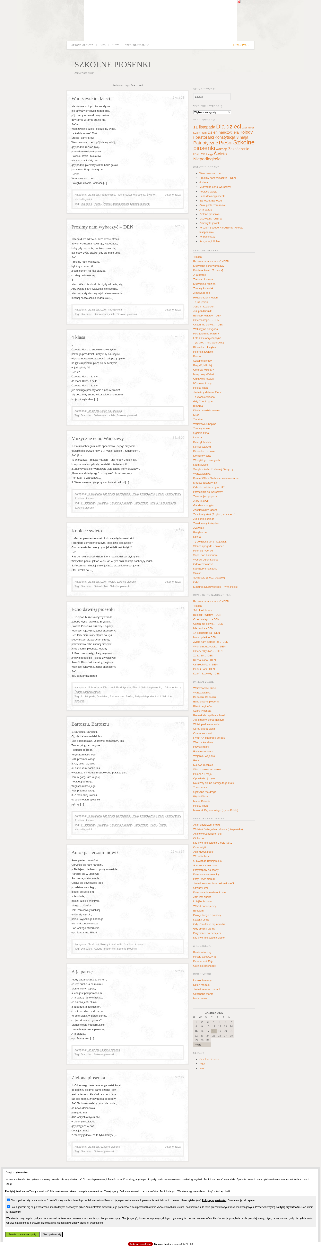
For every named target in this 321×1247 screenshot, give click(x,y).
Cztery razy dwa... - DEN (208, 651)
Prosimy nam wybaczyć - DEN (211, 261)
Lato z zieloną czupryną (207, 338)
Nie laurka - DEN (203, 628)
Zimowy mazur (202, 428)
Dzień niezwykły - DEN (206, 673)
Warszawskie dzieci (90, 98)
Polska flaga (200, 387)
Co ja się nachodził (204, 965)
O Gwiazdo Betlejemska (207, 860)
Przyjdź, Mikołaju (203, 365)
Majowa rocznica (203, 764)
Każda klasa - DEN (204, 660)
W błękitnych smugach (206, 460)
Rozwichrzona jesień (205, 297)
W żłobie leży (207, 236)
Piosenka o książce (204, 347)
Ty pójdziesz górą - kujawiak (210, 541)
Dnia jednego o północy (207, 915)
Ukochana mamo (203, 993)
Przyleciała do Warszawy (208, 491)
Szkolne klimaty (202, 360)
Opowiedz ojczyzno (204, 778)
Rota (196, 760)
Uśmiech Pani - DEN (205, 664)
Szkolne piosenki (137, 45)
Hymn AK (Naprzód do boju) (209, 737)
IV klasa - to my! (202, 383)
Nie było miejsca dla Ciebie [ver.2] (213, 842)
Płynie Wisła (200, 796)
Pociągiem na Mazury (206, 333)
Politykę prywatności (214, 1200)
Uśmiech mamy (202, 980)
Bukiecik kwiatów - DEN (207, 315)
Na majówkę (200, 464)
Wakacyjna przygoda (205, 329)
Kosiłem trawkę (202, 952)
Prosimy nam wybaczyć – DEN (102, 227)
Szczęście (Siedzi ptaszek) (209, 577)
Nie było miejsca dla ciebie (209, 937)
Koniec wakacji (202, 446)
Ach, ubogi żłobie (209, 241)
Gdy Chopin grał (202, 401)
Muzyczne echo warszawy (208, 265)
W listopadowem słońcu (207, 724)
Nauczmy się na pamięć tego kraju (213, 782)
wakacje (221, 149)
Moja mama (200, 998)
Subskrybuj (241, 45)
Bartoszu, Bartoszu (90, 724)
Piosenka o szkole (204, 451)
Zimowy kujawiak (209, 223)
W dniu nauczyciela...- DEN (209, 646)
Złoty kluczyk (200, 500)
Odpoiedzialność (203, 564)
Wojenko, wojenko (204, 755)
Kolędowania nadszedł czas (209, 892)
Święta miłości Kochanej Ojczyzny (213, 469)
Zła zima (198, 419)
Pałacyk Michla (202, 442)
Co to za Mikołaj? (203, 369)
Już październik (202, 311)
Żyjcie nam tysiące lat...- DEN (210, 641)
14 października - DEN (206, 632)
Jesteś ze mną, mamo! (206, 989)
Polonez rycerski (203, 550)
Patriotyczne (107, 194)
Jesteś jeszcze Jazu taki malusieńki (214, 883)
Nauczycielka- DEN (204, 637)
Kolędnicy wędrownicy (206, 874)
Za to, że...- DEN (203, 655)
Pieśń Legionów (202, 706)
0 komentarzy (173, 194)
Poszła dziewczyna (204, 956)
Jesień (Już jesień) (204, 306)
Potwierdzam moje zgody (22, 1234)
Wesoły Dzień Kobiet (205, 559)
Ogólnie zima (201, 432)
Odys (196, 582)
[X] (191, 1244)
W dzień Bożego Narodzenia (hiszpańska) (218, 829)
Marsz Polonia (201, 801)
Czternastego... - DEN (206, 320)
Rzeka (197, 536)
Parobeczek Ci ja (203, 961)
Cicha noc (199, 838)
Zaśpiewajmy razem (205, 509)
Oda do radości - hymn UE (209, 487)
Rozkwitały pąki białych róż (209, 715)
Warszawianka (201, 473)
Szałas (197, 573)
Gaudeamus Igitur (203, 505)
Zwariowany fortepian (206, 523)
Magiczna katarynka (205, 482)
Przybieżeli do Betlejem (207, 933)
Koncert (197, 356)
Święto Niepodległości (116, 203)
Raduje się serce (203, 751)
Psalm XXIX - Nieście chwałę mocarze (215, 478)
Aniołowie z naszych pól (207, 833)
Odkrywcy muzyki (203, 378)
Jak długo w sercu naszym (208, 719)
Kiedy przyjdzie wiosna (206, 410)
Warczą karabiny (203, 742)
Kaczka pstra (201, 919)
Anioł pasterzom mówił (94, 852)
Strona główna (82, 45)
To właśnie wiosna (204, 396)
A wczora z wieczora (205, 865)
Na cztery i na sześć (205, 568)
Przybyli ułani (201, 746)
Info (103, 45)
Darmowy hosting (162, 1244)
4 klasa (78, 337)
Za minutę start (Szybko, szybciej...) (214, 514)
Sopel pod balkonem (205, 555)
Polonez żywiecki (203, 351)
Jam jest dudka (202, 896)
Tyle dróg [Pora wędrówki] (208, 342)
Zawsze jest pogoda (205, 496)
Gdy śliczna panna (204, 928)
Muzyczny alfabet (203, 374)
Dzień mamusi (201, 984)
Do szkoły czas (202, 455)
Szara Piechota (202, 710)
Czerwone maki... (203, 733)
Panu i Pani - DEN (204, 669)
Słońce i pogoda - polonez (208, 546)
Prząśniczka (200, 532)
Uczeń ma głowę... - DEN (208, 324)
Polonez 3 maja (202, 773)
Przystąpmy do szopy (206, 869)
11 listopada (94, 493)
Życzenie (198, 527)
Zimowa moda (201, 292)
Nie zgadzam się (52, 1234)
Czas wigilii (199, 847)
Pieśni (120, 194)
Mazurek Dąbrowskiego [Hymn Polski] (215, 586)
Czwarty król (200, 887)
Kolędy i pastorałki (111, 944)
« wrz (198, 1044)
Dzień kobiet (107, 581)
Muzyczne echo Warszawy (97, 438)
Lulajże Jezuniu (202, 901)
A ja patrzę (82, 971)
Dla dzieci (93, 194)
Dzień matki (200, 132)
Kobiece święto (86, 530)
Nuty (115, 45)
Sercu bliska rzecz (204, 728)
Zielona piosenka (88, 1077)
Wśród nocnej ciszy (204, 906)
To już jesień (200, 302)
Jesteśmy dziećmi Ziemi (207, 392)
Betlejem (198, 910)
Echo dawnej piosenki (93, 609)
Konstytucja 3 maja (127, 493)
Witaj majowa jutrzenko (207, 769)
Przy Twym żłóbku (204, 878)
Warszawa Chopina (204, 423)
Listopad (198, 437)
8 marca (198, 405)
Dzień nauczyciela (111, 309)
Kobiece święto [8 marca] (208, 270)
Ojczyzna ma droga (204, 791)
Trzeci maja (200, 787)
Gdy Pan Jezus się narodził (209, 924)
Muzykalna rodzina (210, 218)
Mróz (196, 414)
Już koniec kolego (203, 518)
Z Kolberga (207, 154)
